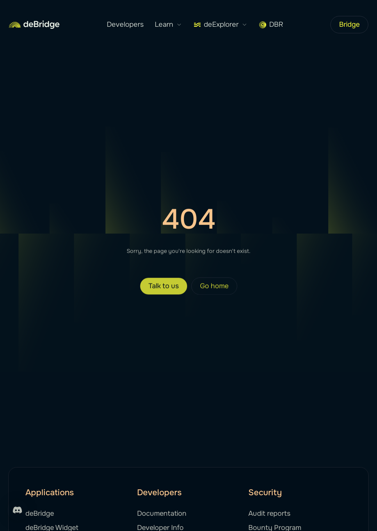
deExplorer (220, 24)
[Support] (17, 510)
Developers (125, 24)
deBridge (39, 513)
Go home (214, 291)
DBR (271, 24)
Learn (168, 24)
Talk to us (164, 291)
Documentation (161, 513)
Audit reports (269, 513)
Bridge (349, 24)
